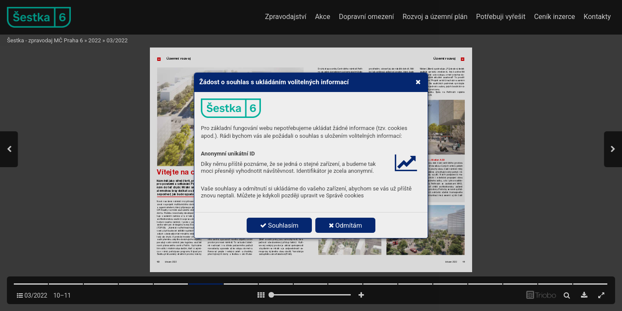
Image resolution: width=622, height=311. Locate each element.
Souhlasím (279, 225)
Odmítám (345, 225)
